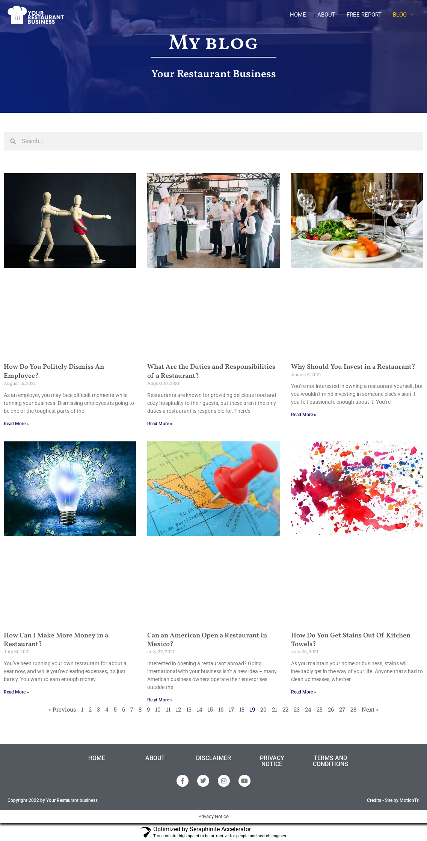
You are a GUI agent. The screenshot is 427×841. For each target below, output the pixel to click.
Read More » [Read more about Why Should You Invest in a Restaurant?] (303, 414)
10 (158, 709)
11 (168, 709)
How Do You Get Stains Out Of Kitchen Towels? (350, 640)
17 (231, 709)
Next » (370, 709)
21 (274, 709)
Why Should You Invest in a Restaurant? (353, 367)
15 (210, 709)
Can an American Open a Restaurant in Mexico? (207, 640)
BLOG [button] (400, 14)
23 (297, 709)
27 (342, 709)
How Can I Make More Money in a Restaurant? (56, 640)
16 (220, 709)
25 (320, 709)
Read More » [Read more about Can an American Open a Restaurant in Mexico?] (159, 700)
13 (189, 709)
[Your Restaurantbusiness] (36, 14)
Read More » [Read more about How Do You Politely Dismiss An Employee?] (16, 423)
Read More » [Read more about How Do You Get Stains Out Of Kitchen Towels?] (303, 692)
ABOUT (326, 14)
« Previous (62, 709)
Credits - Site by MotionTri (393, 800)
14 (199, 709)
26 (331, 709)
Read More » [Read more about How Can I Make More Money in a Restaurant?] (16, 692)
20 (263, 709)
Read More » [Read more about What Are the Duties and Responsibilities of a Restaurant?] (159, 423)
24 (308, 709)
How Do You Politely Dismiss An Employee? (54, 371)
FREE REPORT (364, 14)
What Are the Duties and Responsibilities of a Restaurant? (211, 371)
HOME (298, 14)
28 (353, 709)
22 (285, 709)
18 (241, 709)
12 (178, 709)
